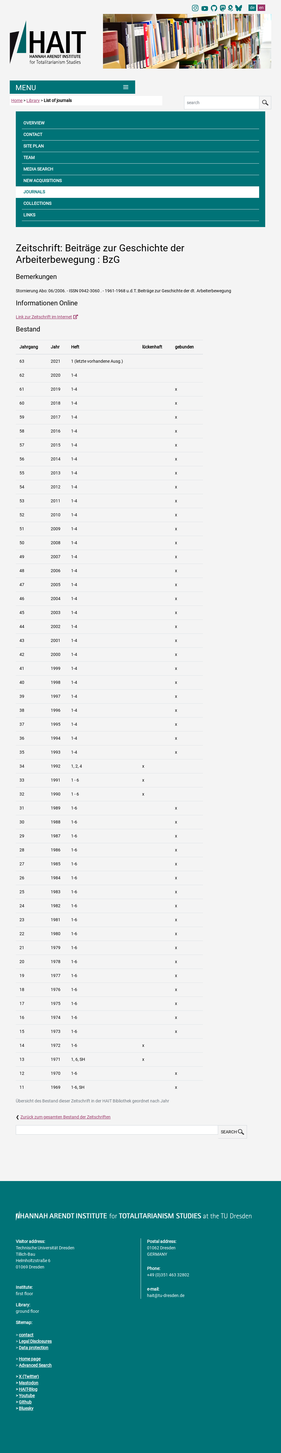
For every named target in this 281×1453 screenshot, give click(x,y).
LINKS (29, 214)
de (252, 7)
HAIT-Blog (28, 1389)
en (261, 7)
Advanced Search (35, 1365)
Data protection (33, 1347)
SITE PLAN (33, 146)
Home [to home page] (16, 100)
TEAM (29, 157)
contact (26, 1334)
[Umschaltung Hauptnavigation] (72, 87)
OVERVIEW (33, 123)
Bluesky (26, 1408)
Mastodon (28, 1382)
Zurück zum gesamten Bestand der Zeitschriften (65, 1117)
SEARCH (232, 1132)
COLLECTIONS (37, 203)
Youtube (27, 1395)
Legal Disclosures (35, 1341)
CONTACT (32, 134)
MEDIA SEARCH (38, 169)
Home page (29, 1358)
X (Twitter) (29, 1376)
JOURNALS (34, 191)
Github (25, 1402)
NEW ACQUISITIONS (42, 180)
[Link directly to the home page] (53, 41)
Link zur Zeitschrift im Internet (44, 316)
